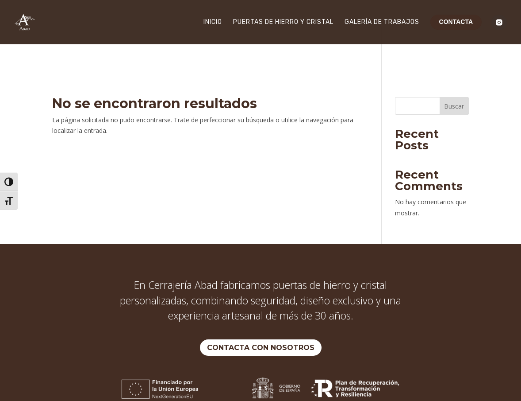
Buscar (454, 78)
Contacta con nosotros (260, 320)
